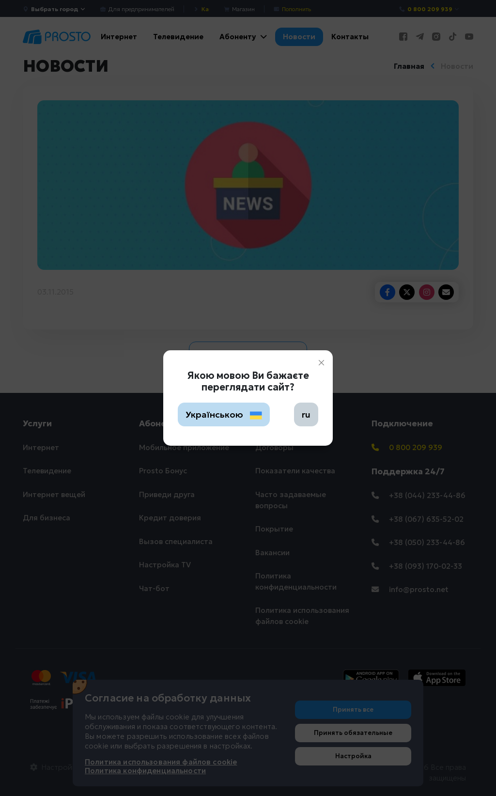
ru (306, 414)
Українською (224, 414)
